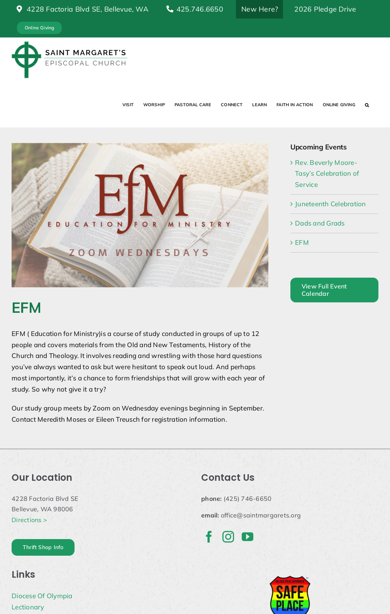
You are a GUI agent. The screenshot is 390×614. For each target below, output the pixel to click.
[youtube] (247, 537)
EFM (302, 242)
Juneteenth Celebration (330, 204)
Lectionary (28, 607)
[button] (367, 104)
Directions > (29, 520)
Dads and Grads (320, 223)
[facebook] (209, 537)
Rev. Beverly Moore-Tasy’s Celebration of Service (327, 173)
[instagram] (228, 537)
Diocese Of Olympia (42, 596)
